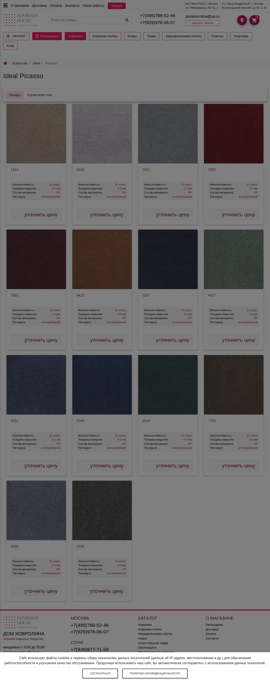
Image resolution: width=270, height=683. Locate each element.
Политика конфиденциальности (155, 673)
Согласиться (100, 673)
